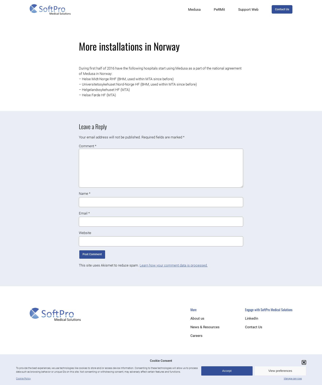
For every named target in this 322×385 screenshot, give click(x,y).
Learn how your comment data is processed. (174, 265)
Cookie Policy (23, 378)
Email (84, 213)
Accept (227, 370)
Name (84, 193)
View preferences (280, 370)
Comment (87, 146)
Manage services (293, 378)
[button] (304, 362)
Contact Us (282, 9)
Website (85, 233)
